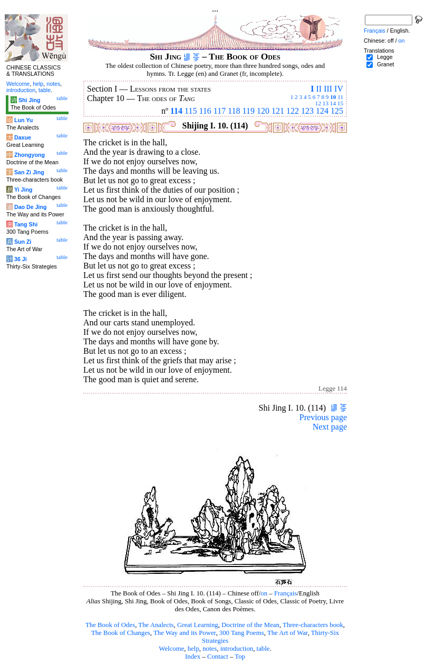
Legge (385, 57)
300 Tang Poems (241, 633)
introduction (237, 648)
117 (220, 110)
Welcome (171, 648)
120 (263, 110)
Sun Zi (23, 241)
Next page (330, 426)
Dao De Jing (30, 207)
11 (340, 97)
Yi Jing (23, 189)
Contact (217, 656)
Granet (385, 64)
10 (333, 97)
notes (209, 648)
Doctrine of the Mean (250, 625)
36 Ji (20, 259)
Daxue (22, 137)
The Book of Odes (110, 625)
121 (278, 110)
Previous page (323, 417)
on (263, 593)
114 (176, 110)
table (263, 648)
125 (337, 110)
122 (292, 110)
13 (325, 103)
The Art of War (287, 633)
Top (240, 656)
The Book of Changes (120, 633)
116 (205, 110)
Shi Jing (29, 100)
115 (191, 110)
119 (249, 110)
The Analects (155, 625)
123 (307, 110)
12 (318, 103)
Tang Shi (25, 224)
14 (333, 103)
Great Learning (197, 625)
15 (340, 103)
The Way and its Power (184, 633)
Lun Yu (23, 120)
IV (338, 88)
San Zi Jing (29, 172)
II (319, 88)
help (193, 648)
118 (234, 110)
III (328, 88)
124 (322, 110)
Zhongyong (29, 155)
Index (192, 656)
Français (285, 593)
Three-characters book (313, 625)
